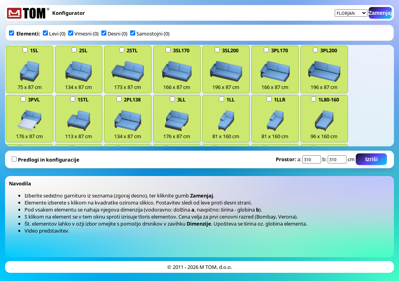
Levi (50, 33)
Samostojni (147, 33)
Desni (110, 33)
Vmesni (80, 33)
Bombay (266, 216)
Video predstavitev (46, 230)
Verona (286, 216)
